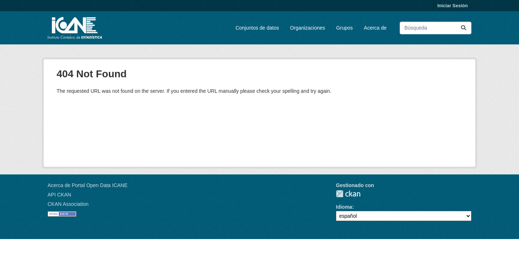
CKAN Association (68, 204)
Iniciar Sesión (452, 5)
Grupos (344, 28)
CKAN (348, 194)
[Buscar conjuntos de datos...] (435, 28)
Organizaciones (307, 28)
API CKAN (59, 195)
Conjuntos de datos (257, 28)
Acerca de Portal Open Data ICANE (88, 185)
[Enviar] (463, 28)
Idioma (344, 207)
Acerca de (375, 28)
